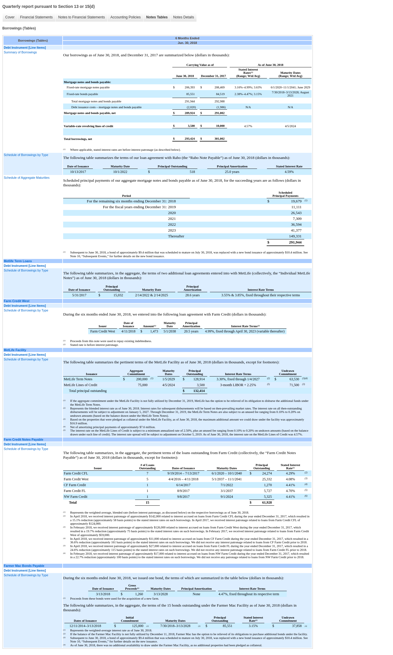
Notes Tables (157, 17)
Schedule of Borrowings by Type (26, 155)
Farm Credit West (16, 301)
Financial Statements (36, 17)
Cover (10, 17)
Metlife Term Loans (18, 261)
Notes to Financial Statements (81, 17)
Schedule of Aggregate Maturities (26, 177)
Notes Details (183, 17)
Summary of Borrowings (20, 52)
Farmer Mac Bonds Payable (24, 566)
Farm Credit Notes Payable (23, 439)
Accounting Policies (125, 17)
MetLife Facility (15, 350)
